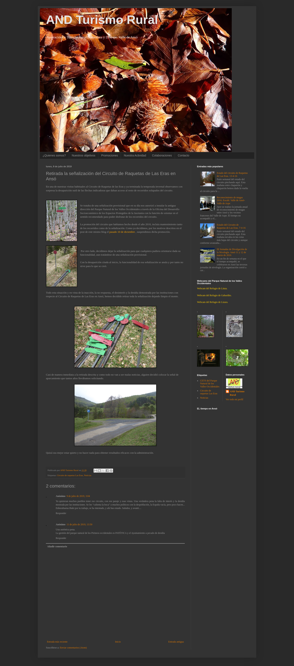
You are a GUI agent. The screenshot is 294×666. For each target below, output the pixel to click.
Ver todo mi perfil (234, 399)
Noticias (87, 475)
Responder (61, 513)
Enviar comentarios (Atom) (73, 647)
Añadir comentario (57, 546)
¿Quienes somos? (54, 155)
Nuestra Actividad (135, 155)
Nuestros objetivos (83, 155)
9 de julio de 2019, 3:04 (78, 496)
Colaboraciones (162, 155)
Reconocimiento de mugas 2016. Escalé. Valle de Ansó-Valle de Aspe (231, 200)
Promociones (109, 155)
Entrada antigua (176, 641)
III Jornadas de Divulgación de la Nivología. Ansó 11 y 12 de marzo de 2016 (232, 252)
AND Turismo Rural (102, 20)
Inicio (118, 641)
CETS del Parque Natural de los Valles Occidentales (209, 383)
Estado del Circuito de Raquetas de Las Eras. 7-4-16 (231, 226)
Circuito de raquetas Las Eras (70, 475)
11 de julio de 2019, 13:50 (79, 524)
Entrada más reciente (57, 641)
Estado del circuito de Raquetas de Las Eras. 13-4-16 (232, 174)
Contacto (183, 155)
